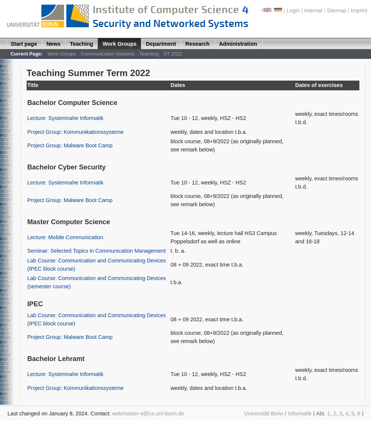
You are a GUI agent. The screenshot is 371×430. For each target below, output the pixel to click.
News (53, 44)
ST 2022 (173, 54)
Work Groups (120, 44)
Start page (24, 44)
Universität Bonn (264, 414)
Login (293, 10)
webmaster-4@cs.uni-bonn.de (148, 414)
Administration (238, 44)
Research (198, 44)
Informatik (299, 414)
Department (161, 44)
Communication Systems (108, 54)
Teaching (81, 44)
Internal (313, 10)
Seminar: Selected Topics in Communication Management (96, 251)
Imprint (359, 10)
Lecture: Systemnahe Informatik (65, 118)
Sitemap (336, 10)
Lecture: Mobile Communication (65, 237)
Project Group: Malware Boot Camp (69, 145)
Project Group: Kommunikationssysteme (75, 132)
